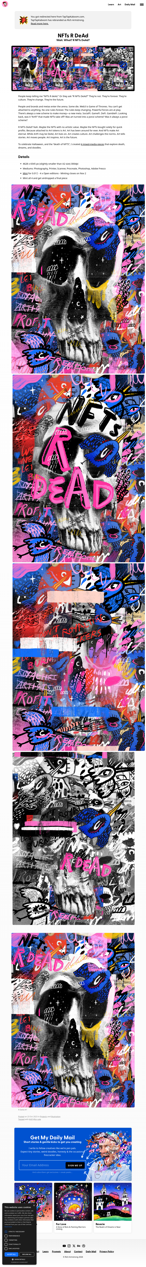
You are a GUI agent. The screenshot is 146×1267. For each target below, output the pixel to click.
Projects (43, 1116)
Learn (111, 4)
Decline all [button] (26, 1254)
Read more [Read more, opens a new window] (8, 1227)
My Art (40, 1252)
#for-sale (37, 1119)
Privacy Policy (102, 1252)
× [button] (34, 1205)
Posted (21, 1116)
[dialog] (19, 1234)
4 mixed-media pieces (92, 144)
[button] (19, 1259)
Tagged (21, 1119)
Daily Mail (130, 4)
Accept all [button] (11, 1254)
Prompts (58, 1252)
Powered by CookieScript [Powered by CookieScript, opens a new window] (19, 1262)
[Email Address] (42, 1165)
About (67, 1252)
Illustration (55, 1116)
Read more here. (40, 23)
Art (119, 4)
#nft (31, 1119)
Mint (25, 173)
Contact (77, 1252)
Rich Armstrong (6, 4)
